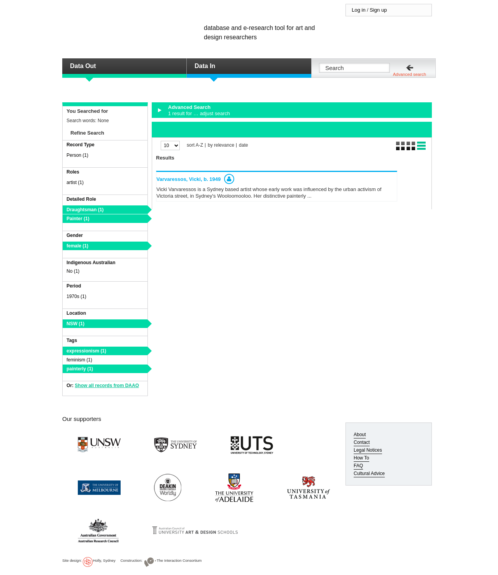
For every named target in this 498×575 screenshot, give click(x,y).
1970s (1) (76, 296)
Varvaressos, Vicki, (188, 179)
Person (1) (77, 155)
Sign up (378, 10)
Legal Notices (368, 450)
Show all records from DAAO (107, 385)
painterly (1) (80, 369)
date (243, 145)
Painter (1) (78, 218)
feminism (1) (79, 360)
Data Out (83, 66)
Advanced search (409, 74)
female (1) (77, 246)
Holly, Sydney (104, 560)
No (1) (73, 271)
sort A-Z (195, 145)
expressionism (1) (86, 351)
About (360, 434)
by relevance (221, 145)
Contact (362, 442)
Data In (205, 66)
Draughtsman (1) (85, 209)
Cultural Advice (369, 473)
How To (361, 458)
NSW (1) (75, 323)
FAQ (358, 465)
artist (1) (75, 182)
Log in (358, 10)
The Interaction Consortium (179, 560)
